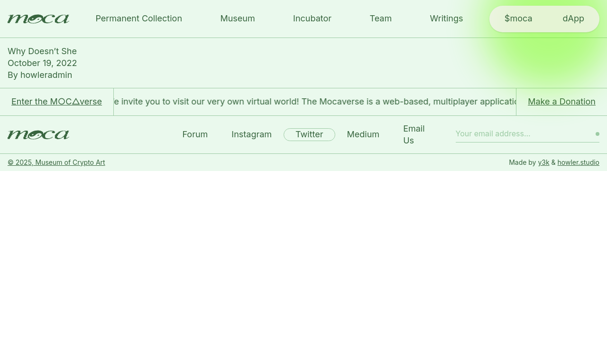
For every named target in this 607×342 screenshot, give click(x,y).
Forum (195, 134)
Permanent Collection (138, 18)
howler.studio (578, 162)
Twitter (309, 134)
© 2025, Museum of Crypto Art (56, 162)
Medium (363, 134)
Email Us (413, 134)
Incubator (312, 18)
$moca (519, 18)
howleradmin (46, 75)
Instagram (251, 134)
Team (380, 18)
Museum (237, 18)
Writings (446, 18)
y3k (543, 162)
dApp (573, 18)
